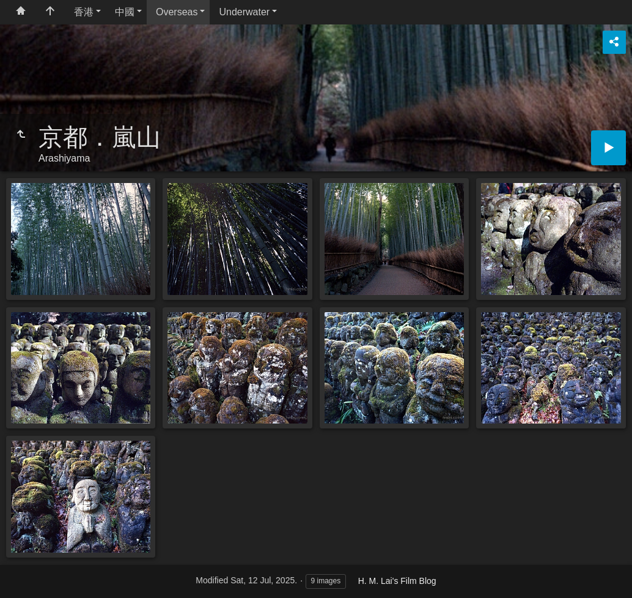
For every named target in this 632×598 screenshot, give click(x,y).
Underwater (244, 12)
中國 (124, 12)
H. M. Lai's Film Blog (397, 581)
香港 (84, 12)
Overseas (176, 12)
